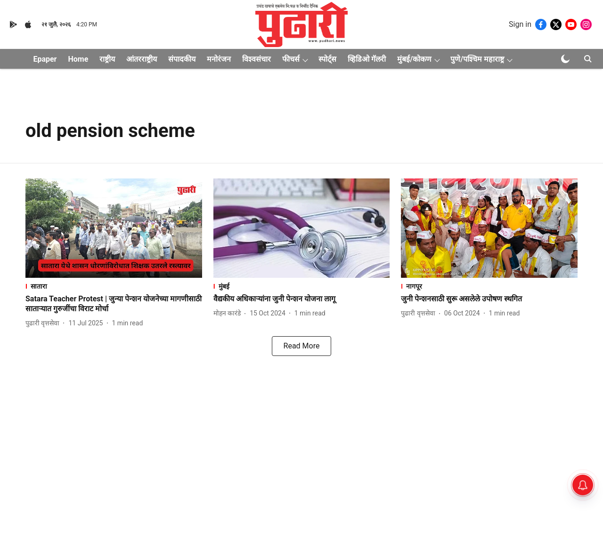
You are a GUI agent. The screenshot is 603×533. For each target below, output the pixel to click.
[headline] (113, 304)
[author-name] (44, 323)
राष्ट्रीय (107, 59)
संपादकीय (182, 59)
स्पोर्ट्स (327, 59)
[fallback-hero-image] (113, 228)
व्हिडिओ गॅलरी (367, 59)
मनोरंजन (219, 59)
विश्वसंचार (256, 59)
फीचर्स (291, 59)
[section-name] (113, 286)
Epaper (45, 59)
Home (78, 59)
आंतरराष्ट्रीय (141, 59)
